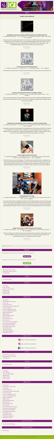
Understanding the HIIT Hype (27, 196)
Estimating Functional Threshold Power (27, 66)
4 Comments (29, 37)
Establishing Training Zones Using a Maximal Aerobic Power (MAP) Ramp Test (27, 35)
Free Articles (47, 124)
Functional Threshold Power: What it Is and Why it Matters (27, 92)
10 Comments (38, 157)
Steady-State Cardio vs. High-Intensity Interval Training (27, 228)
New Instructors (35, 197)
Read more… (27, 47)
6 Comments (46, 68)
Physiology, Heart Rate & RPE (23, 157)
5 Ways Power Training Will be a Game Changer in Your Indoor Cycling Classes (27, 123)
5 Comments (29, 126)
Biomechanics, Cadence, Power (37, 36)
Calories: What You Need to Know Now (27, 155)
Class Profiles (47, 36)
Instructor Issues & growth (42, 229)
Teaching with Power (34, 68)
